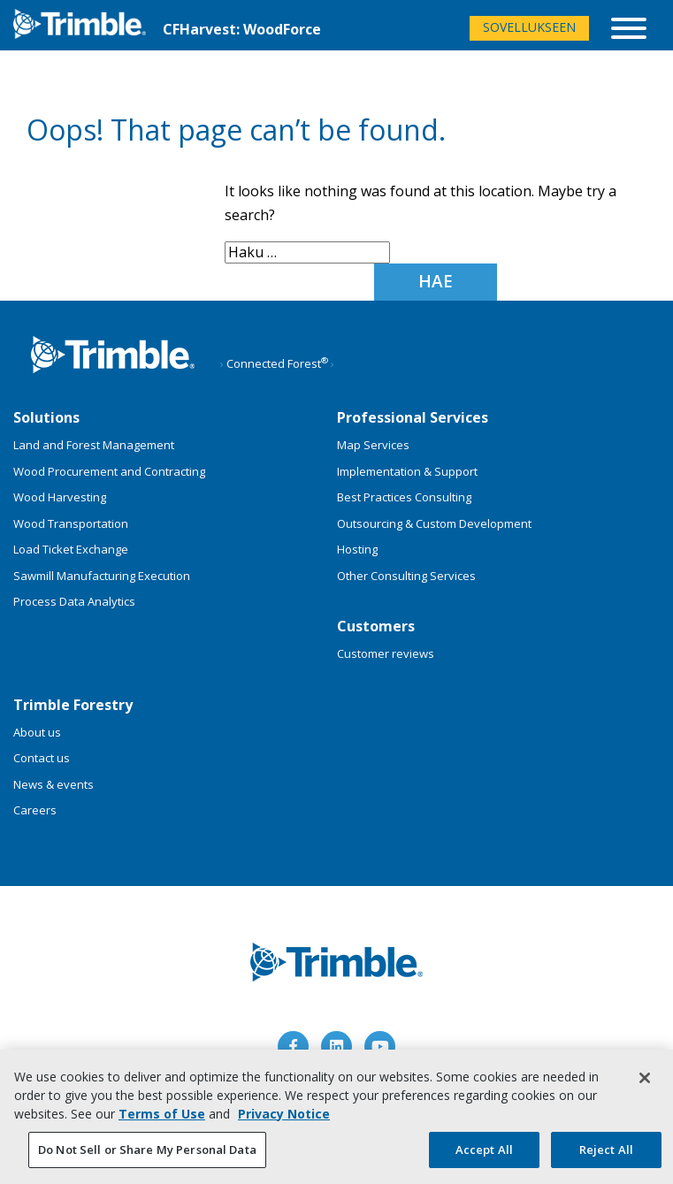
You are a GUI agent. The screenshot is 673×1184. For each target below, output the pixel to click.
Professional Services (412, 417)
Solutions (46, 417)
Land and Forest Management (93, 445)
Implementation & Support (407, 471)
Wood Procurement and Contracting (109, 471)
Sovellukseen (529, 27)
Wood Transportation (70, 523)
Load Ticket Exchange (70, 549)
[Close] (644, 1082)
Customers (376, 626)
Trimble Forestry (73, 704)
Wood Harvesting (59, 497)
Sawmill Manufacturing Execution (101, 576)
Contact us (41, 758)
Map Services (373, 445)
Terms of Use (162, 1118)
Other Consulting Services (406, 576)
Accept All (484, 1154)
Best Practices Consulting (404, 497)
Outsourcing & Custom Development (434, 523)
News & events (53, 784)
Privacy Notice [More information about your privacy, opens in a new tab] (284, 1118)
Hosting (357, 549)
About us (37, 732)
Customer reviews (385, 653)
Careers (35, 810)
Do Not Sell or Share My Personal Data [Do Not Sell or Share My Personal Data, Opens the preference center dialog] (147, 1154)
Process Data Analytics (74, 601)
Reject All (606, 1154)
